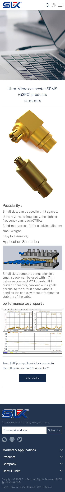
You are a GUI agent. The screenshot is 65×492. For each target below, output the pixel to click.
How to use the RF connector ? (29, 368)
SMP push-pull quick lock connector (32, 363)
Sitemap (47, 486)
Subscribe (54, 430)
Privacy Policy (17, 486)
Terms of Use (34, 486)
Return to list (32, 378)
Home (5, 486)
